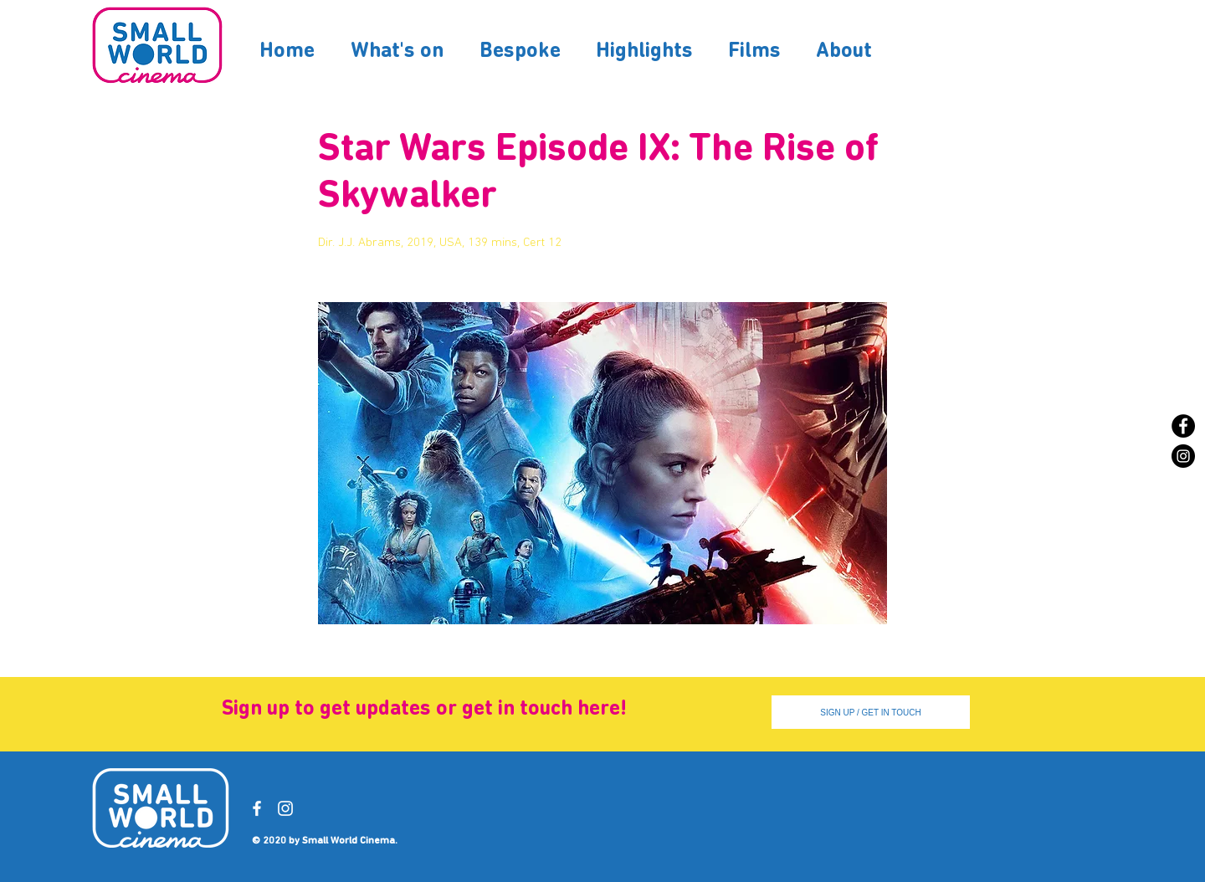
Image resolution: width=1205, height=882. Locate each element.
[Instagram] (1183, 456)
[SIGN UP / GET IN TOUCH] (871, 712)
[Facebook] (1183, 426)
